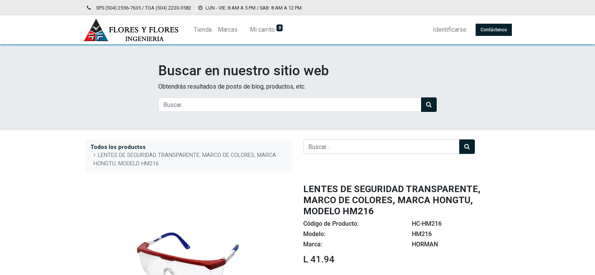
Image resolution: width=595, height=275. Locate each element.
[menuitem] (205, 29)
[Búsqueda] (429, 104)
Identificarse (447, 29)
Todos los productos (118, 147)
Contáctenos (491, 29)
